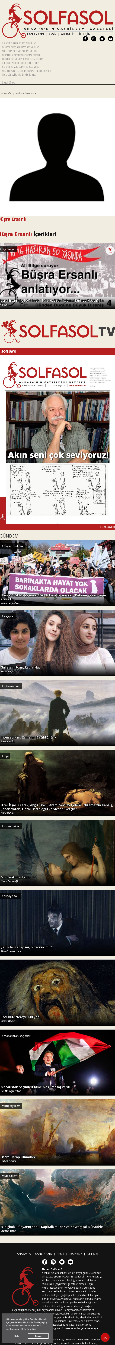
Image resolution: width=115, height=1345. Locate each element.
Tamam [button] (38, 1336)
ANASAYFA (24, 1254)
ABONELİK (68, 34)
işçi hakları (8, 249)
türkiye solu (11, 896)
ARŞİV (52, 34)
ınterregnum (12, 686)
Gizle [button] (16, 1336)
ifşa (6, 756)
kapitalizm (10, 1176)
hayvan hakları (13, 546)
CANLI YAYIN (35, 34)
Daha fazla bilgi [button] (28, 1329)
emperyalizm (12, 1106)
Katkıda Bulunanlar (26, 93)
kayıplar (9, 616)
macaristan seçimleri (17, 1036)
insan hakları (12, 826)
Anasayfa (6, 93)
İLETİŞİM (85, 34)
